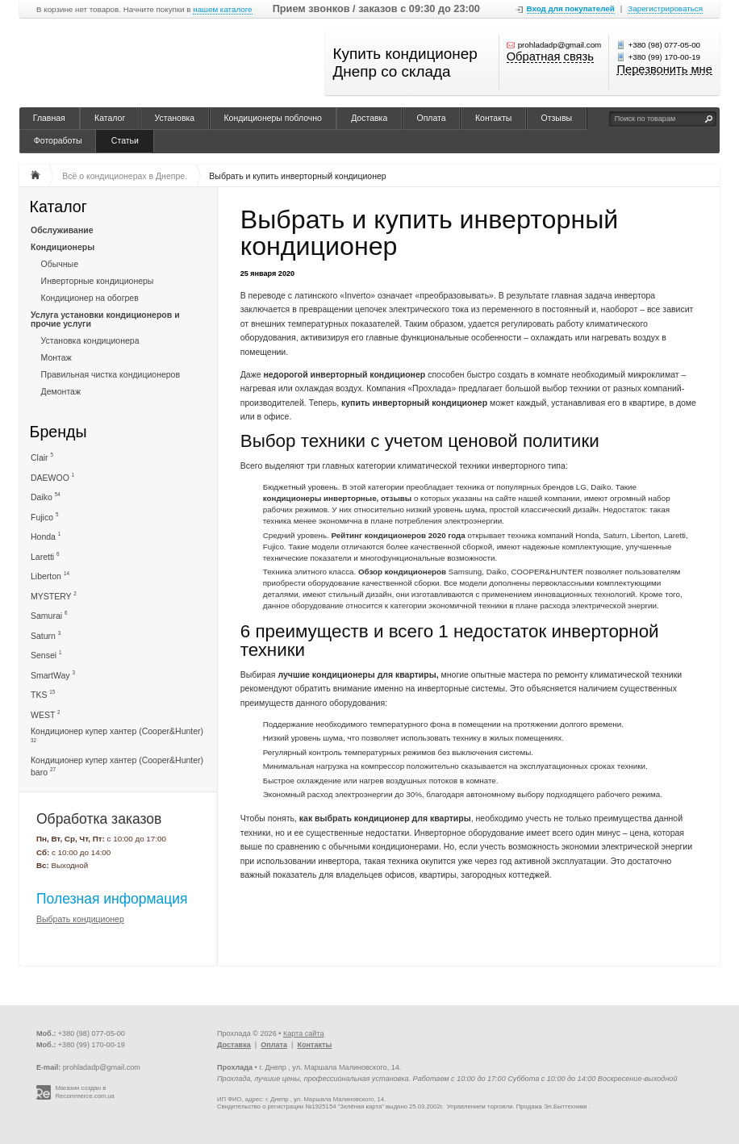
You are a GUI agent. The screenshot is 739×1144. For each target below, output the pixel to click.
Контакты (493, 118)
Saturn (46, 635)
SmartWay (53, 675)
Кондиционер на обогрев (90, 298)
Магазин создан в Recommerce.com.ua (85, 1092)
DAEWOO (52, 477)
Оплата (431, 118)
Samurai (49, 615)
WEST (46, 714)
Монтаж (56, 357)
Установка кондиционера (90, 340)
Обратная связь (550, 57)
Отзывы (556, 118)
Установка (175, 118)
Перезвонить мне (664, 70)
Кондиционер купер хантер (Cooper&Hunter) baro (117, 766)
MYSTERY (54, 596)
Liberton (50, 575)
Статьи (125, 140)
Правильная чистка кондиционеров (110, 374)
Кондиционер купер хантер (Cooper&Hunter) (117, 734)
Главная (49, 118)
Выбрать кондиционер (80, 919)
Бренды (58, 431)
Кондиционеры (62, 247)
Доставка (369, 118)
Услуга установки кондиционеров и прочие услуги (105, 319)
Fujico (44, 516)
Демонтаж (61, 391)
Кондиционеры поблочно (272, 118)
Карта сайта (303, 1033)
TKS (43, 694)
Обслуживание (62, 230)
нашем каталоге (222, 10)
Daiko (46, 496)
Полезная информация (112, 899)
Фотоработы (58, 140)
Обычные (59, 264)
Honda (46, 536)
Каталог (109, 118)
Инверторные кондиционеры (97, 281)
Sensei (46, 654)
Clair (42, 457)
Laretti (45, 556)
